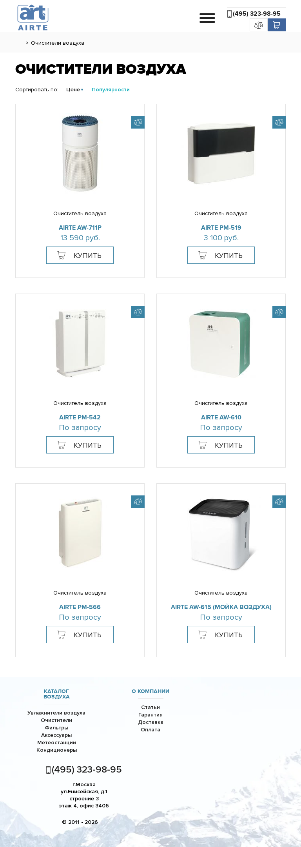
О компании (150, 691)
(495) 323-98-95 (257, 14)
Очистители (56, 720)
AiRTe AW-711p (80, 228)
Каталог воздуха (57, 694)
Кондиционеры (56, 750)
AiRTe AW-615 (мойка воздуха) (221, 607)
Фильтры (56, 727)
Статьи (150, 707)
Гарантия (150, 714)
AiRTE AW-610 (221, 417)
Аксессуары (56, 735)
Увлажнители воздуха (56, 712)
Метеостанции (56, 742)
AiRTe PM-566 (80, 607)
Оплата (150, 729)
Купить (88, 255)
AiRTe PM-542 (80, 417)
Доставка (150, 722)
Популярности (111, 89)
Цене (73, 89)
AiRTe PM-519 (221, 228)
